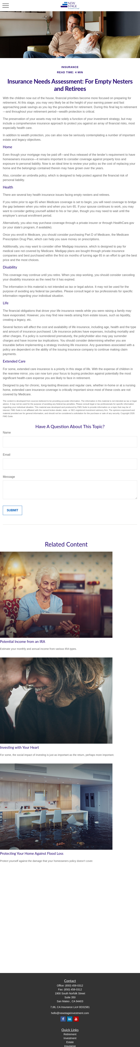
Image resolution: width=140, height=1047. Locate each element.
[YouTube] (76, 1019)
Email (6, 454)
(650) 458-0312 (74, 985)
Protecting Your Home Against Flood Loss (31, 853)
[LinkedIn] (69, 1019)
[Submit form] (12, 510)
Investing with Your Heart (19, 747)
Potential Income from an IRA (22, 641)
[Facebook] (63, 1019)
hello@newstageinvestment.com (70, 1013)
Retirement (70, 1034)
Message (9, 476)
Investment (70, 1038)
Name (7, 432)
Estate (70, 1042)
